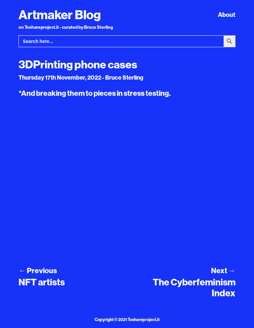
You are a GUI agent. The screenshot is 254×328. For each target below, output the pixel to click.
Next (223, 270)
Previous (38, 270)
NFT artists (42, 282)
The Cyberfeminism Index (194, 287)
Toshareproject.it (143, 319)
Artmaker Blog (60, 14)
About (226, 14)
